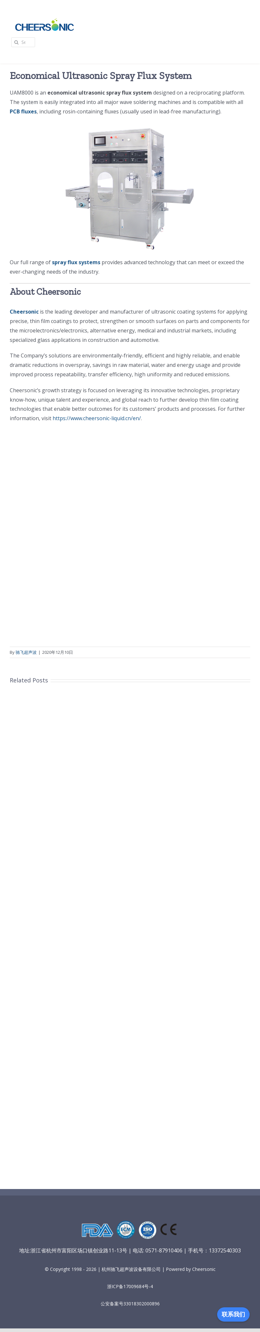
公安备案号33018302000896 (130, 1303)
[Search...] (23, 42)
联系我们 (233, 1314)
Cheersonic (24, 311)
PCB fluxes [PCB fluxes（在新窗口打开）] (23, 111)
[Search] (16, 42)
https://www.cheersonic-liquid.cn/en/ (97, 418)
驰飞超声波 (26, 652)
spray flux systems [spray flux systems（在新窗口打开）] (76, 262)
